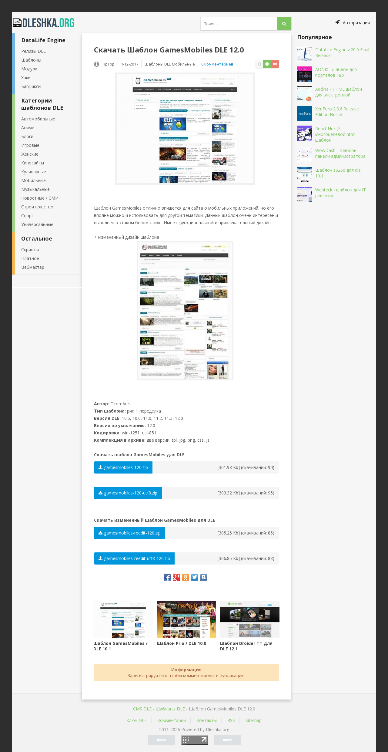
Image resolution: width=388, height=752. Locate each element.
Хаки (26, 77)
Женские (29, 154)
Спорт (27, 215)
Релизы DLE (33, 51)
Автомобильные (38, 119)
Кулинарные (33, 171)
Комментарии (171, 720)
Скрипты (30, 249)
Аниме (27, 127)
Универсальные (37, 224)
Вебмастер (32, 267)
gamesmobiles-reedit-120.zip (130, 533)
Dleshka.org (47, 22)
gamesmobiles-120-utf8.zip (128, 493)
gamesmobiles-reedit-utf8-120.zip (134, 558)
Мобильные (33, 180)
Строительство (37, 207)
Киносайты (32, 163)
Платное (30, 258)
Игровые (30, 145)
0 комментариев (217, 64)
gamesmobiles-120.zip (123, 467)
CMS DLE (142, 709)
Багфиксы (31, 86)
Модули (29, 69)
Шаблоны (31, 60)
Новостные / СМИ (40, 198)
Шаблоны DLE (170, 709)
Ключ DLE (136, 720)
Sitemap (254, 720)
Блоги (27, 136)
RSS (231, 720)
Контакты (206, 720)
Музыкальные (35, 189)
